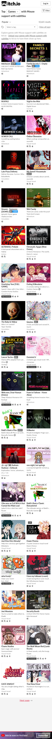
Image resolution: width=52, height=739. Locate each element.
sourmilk (30, 141)
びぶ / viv (4, 473)
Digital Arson (31, 106)
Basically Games (7, 435)
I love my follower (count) (37, 576)
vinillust (29, 689)
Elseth (3, 616)
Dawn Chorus (32, 541)
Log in (45, 3)
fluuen (3, 511)
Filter (46, 10)
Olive (3, 362)
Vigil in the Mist (33, 101)
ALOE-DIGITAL (6, 106)
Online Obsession (34, 136)
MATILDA (5, 64)
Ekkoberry (5, 546)
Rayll (28, 400)
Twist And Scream (33, 214)
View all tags (45, 27)
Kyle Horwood (32, 616)
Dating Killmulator (34, 284)
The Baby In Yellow (9, 322)
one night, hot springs (36, 465)
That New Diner (33, 684)
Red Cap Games (7, 69)
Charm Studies (7, 646)
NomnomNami (6, 651)
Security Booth (33, 611)
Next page (25, 700)
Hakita (3, 252)
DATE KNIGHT (7, 684)
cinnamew (30, 362)
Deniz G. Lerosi (32, 254)
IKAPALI (5, 101)
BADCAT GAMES (33, 71)
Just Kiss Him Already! (11, 541)
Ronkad (4, 400)
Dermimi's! (31, 357)
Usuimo (30, 322)
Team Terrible (6, 327)
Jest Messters (7, 611)
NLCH (29, 327)
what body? (6, 576)
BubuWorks (5, 176)
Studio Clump (32, 435)
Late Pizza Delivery (9, 171)
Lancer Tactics (7, 357)
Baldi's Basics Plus (9, 430)
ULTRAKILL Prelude (9, 247)
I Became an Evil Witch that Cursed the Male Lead (13, 504)
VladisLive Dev (6, 216)
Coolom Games (32, 289)
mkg (2, 689)
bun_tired (4, 581)
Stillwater (31, 430)
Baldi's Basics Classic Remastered (35, 504)
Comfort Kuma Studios (9, 291)
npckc (29, 470)
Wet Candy (31, 209)
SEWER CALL (7, 136)
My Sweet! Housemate (36, 171)
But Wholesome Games (35, 581)
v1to (3, 141)
